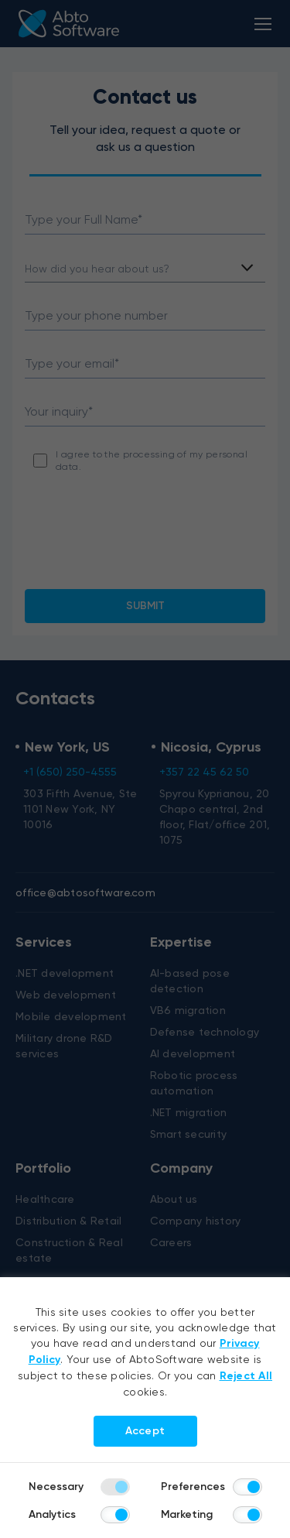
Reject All (246, 1375)
